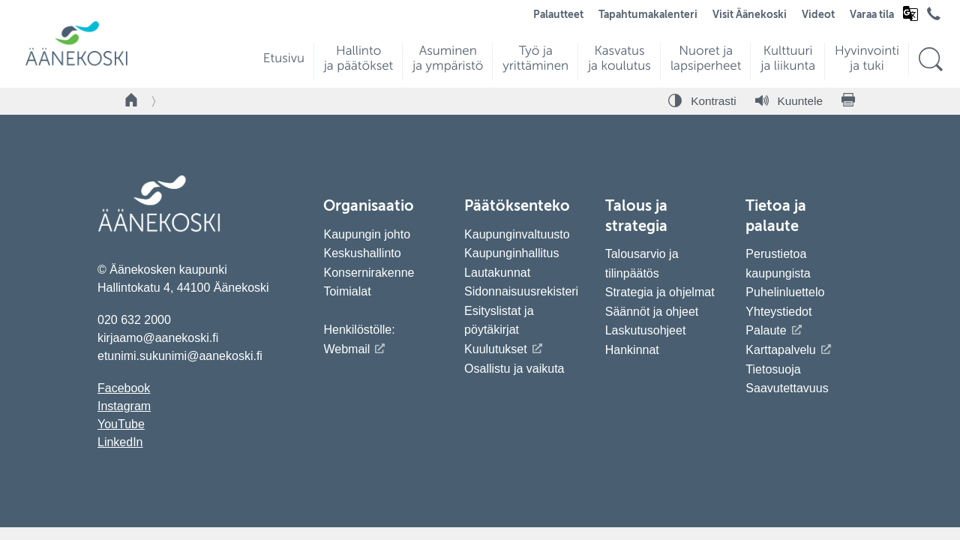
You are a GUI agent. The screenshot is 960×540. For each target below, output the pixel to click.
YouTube (121, 424)
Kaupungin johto (366, 234)
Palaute (766, 330)
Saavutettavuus (787, 388)
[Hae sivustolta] (930, 59)
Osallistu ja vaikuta (514, 368)
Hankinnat (634, 350)
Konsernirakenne (368, 272)
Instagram (124, 406)
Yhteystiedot (779, 311)
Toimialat (346, 291)
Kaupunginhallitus (511, 253)
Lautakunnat (497, 272)
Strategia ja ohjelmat (660, 292)
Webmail (346, 349)
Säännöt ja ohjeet (652, 311)
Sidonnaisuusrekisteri (521, 291)
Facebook (124, 388)
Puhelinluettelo (785, 292)
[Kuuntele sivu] (789, 101)
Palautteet (558, 15)
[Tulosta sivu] (848, 101)
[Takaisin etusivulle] (132, 101)
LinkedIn (120, 442)
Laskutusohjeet (645, 330)
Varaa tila (872, 15)
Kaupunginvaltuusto (517, 234)
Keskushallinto (361, 253)
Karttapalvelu (780, 350)
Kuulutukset (495, 349)
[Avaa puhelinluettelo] (934, 17)
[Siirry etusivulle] (76, 64)
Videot (818, 15)
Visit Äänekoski (749, 15)
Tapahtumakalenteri (648, 15)
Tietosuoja (773, 369)
